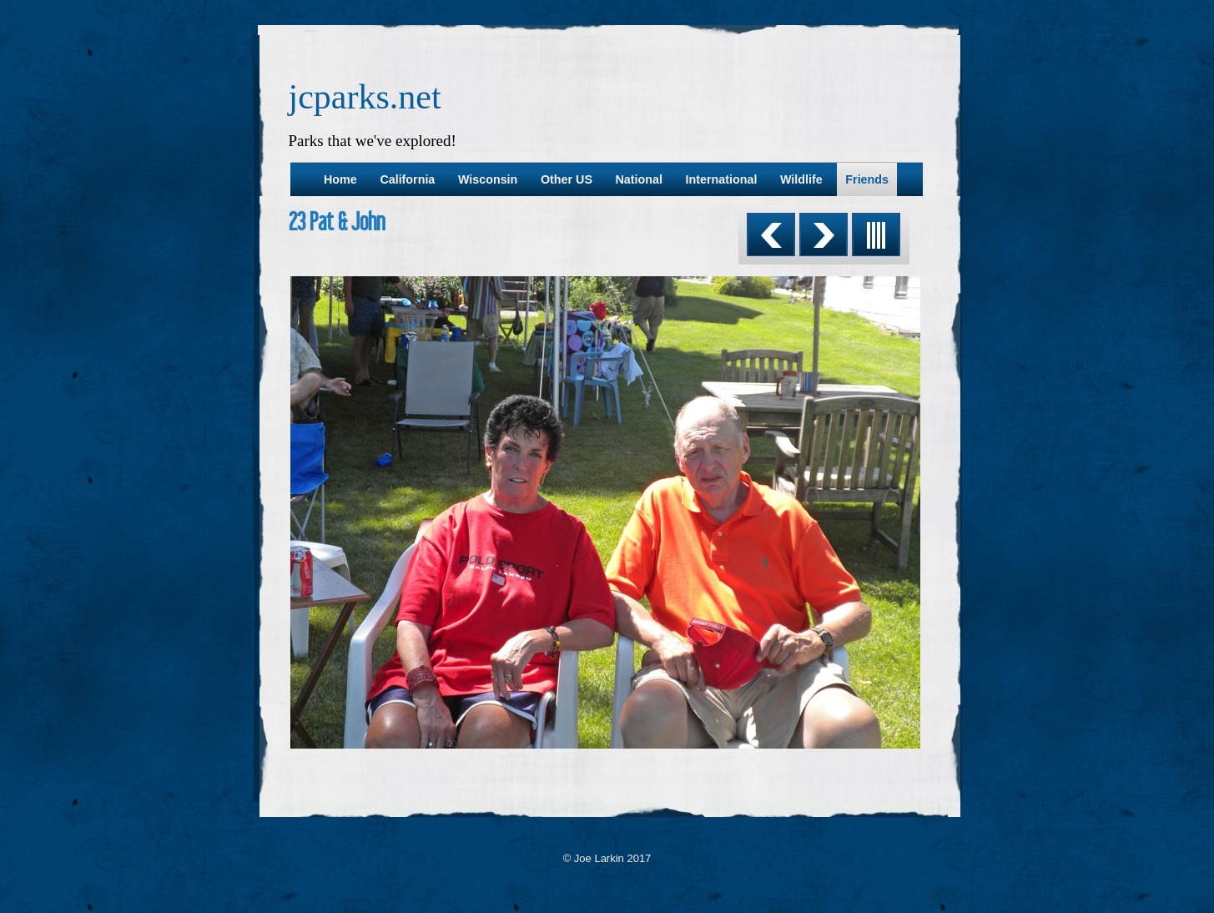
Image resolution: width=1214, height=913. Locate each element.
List (876, 234)
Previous (771, 234)
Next (823, 234)
